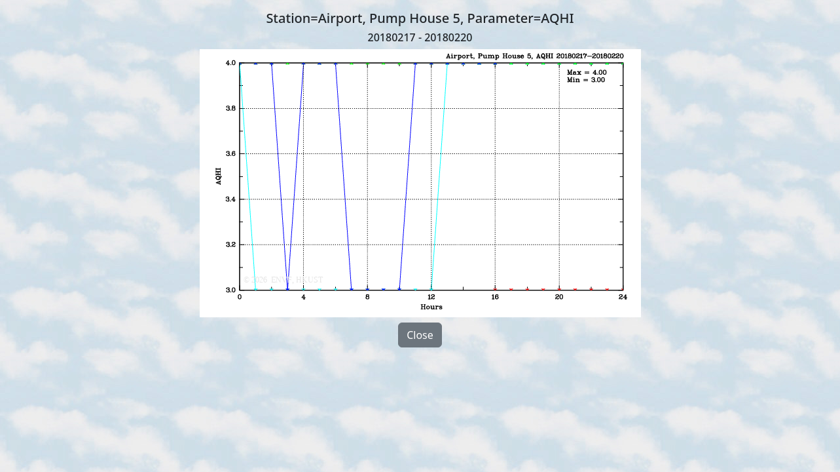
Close (420, 335)
